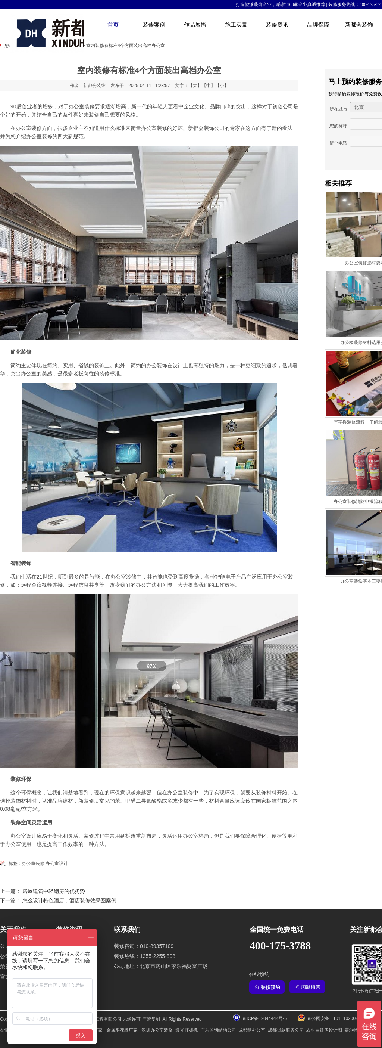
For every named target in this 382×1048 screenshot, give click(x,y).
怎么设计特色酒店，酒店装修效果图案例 (69, 900)
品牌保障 (318, 25)
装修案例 (154, 25)
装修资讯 (277, 25)
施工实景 (236, 25)
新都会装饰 (359, 25)
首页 (113, 25)
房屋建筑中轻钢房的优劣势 (53, 891)
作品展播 (195, 25)
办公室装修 (123, 577)
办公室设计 (57, 863)
